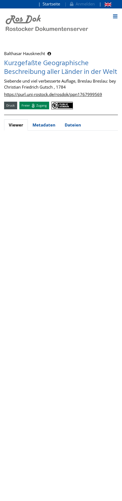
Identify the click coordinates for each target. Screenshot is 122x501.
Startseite (51, 4)
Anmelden (82, 4)
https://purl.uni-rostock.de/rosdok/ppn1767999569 (53, 94)
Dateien (73, 125)
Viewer (16, 125)
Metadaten (43, 125)
